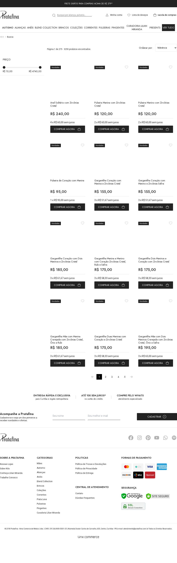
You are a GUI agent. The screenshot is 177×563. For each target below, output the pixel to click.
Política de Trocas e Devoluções (90, 483)
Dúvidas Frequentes (85, 517)
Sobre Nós (5, 488)
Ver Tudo (168, 27)
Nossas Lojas (6, 483)
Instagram (139, 457)
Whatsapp (165, 457)
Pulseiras (104, 27)
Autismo (7, 27)
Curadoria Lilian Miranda (137, 27)
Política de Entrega (84, 492)
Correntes (90, 27)
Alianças (20, 27)
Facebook (131, 457)
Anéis (30, 27)
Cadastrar (157, 436)
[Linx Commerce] (88, 556)
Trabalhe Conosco (8, 497)
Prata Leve (42, 518)
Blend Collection (46, 27)
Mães (39, 483)
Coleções (76, 27)
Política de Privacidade (86, 488)
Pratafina (9, 15)
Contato (79, 512)
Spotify (174, 457)
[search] (54, 15)
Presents (155, 27)
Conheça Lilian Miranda (11, 492)
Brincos (64, 27)
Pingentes (118, 27)
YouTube (157, 457)
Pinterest (148, 457)
